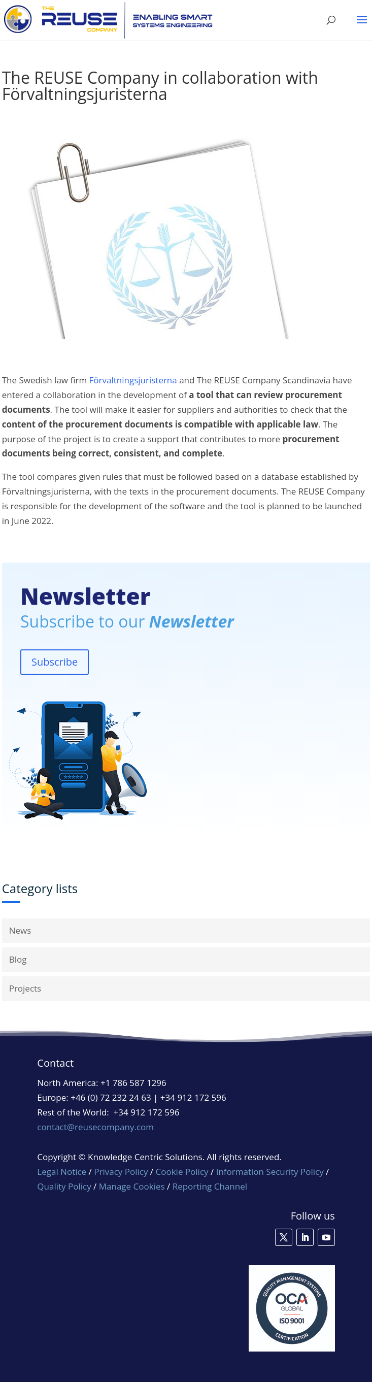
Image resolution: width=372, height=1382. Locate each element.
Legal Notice (61, 1171)
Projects (25, 988)
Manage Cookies (132, 1186)
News (20, 930)
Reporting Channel (210, 1186)
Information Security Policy (270, 1171)
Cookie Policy (182, 1171)
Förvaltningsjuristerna (133, 380)
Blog (18, 959)
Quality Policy (65, 1186)
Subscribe (54, 662)
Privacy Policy (121, 1171)
